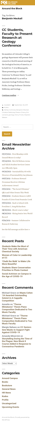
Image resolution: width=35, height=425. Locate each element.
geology (11, 115)
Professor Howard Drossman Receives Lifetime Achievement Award (14, 182)
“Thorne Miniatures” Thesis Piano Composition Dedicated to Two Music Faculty (17, 308)
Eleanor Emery (21, 112)
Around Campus (10, 378)
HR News (6, 392)
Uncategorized (9, 403)
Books (5, 382)
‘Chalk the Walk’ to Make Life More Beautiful (16, 262)
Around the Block (12, 8)
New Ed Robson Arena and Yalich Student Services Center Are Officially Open (16, 164)
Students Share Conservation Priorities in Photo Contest (16, 268)
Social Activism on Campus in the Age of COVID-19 (16, 275)
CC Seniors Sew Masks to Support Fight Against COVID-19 (16, 330)
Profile (5, 400)
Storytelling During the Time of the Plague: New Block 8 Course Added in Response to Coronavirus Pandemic (17, 342)
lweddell (7, 105)
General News (9, 389)
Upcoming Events (10, 407)
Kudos (6, 107)
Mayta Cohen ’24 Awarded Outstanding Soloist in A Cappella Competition (17, 297)
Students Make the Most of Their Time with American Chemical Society (15, 249)
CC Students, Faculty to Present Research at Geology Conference (17, 37)
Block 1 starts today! (20, 210)
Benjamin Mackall (22, 110)
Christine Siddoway (8, 112)
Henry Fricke (19, 115)
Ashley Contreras (10, 110)
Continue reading (10, 95)
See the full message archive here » (16, 229)
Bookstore (7, 385)
